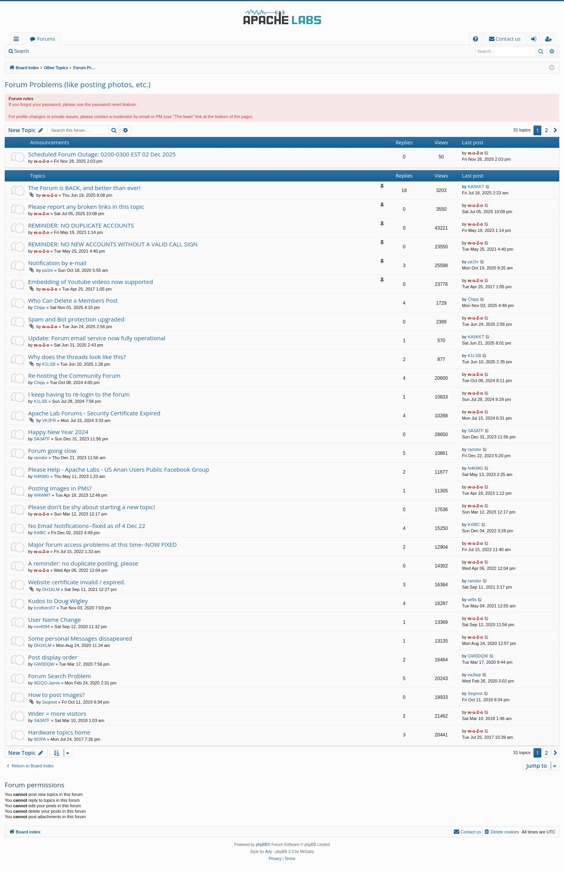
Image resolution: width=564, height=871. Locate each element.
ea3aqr (474, 674)
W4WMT (42, 495)
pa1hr (47, 270)
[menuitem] (475, 39)
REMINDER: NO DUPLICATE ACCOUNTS (81, 225)
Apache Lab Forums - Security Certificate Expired (94, 413)
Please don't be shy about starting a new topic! (91, 507)
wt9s (472, 599)
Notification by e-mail (57, 263)
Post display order (52, 657)
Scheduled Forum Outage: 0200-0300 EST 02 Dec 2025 (101, 154)
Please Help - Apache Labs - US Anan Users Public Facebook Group (118, 469)
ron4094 (42, 626)
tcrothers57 (45, 607)
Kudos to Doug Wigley (58, 601)
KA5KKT (476, 186)
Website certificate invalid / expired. (76, 582)
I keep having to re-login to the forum (79, 394)
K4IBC (40, 532)
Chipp (39, 307)
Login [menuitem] (535, 40)
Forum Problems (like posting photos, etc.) (77, 84)
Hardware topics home (59, 732)
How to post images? (56, 695)
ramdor (41, 457)
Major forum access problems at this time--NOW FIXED (102, 544)
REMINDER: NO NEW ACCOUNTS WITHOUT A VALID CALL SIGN (113, 244)
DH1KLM (51, 589)
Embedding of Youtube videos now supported (90, 282)
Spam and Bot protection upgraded (76, 319)
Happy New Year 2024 (58, 432)
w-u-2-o (41, 161)
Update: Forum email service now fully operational (96, 338)
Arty (268, 851)
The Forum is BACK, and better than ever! (84, 188)
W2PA (40, 739)
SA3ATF (42, 438)
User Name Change (54, 619)
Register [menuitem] (550, 40)
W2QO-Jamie (47, 683)
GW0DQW (44, 664)
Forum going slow (52, 450)
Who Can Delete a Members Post (73, 300)
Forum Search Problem (59, 676)
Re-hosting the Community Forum (74, 375)
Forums (46, 38)
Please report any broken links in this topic (86, 206)
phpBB (262, 844)
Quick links (17, 40)
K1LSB (49, 364)
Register (72, 51)
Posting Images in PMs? (60, 488)
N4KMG (41, 476)
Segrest (49, 702)
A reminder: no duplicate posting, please (83, 563)
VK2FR (49, 420)
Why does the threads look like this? (77, 357)
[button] (555, 130)
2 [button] (546, 130)
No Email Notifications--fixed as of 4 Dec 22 (86, 526)
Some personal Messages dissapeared (80, 638)
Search (21, 51)
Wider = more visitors (57, 713)
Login (46, 51)
